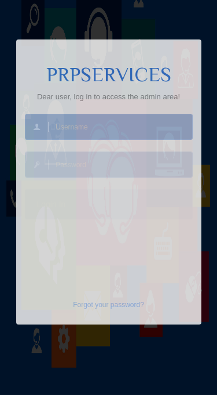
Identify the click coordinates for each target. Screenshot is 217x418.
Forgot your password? (108, 305)
